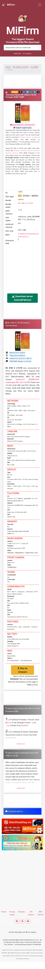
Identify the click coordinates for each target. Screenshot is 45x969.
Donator (21, 912)
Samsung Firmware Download (12, 955)
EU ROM (34, 67)
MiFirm (8, 5)
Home (7, 67)
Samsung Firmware (36, 953)
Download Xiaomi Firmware (23, 950)
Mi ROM (4, 953)
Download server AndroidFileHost (22, 298)
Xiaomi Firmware (7, 950)
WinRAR (24, 725)
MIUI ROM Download (14, 953)
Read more (21, 744)
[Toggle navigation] (39, 4)
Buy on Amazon (22, 670)
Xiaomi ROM (25, 953)
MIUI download (37, 950)
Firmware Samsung (29, 955)
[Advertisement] (24, 81)
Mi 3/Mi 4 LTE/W (20, 67)
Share (14, 92)
